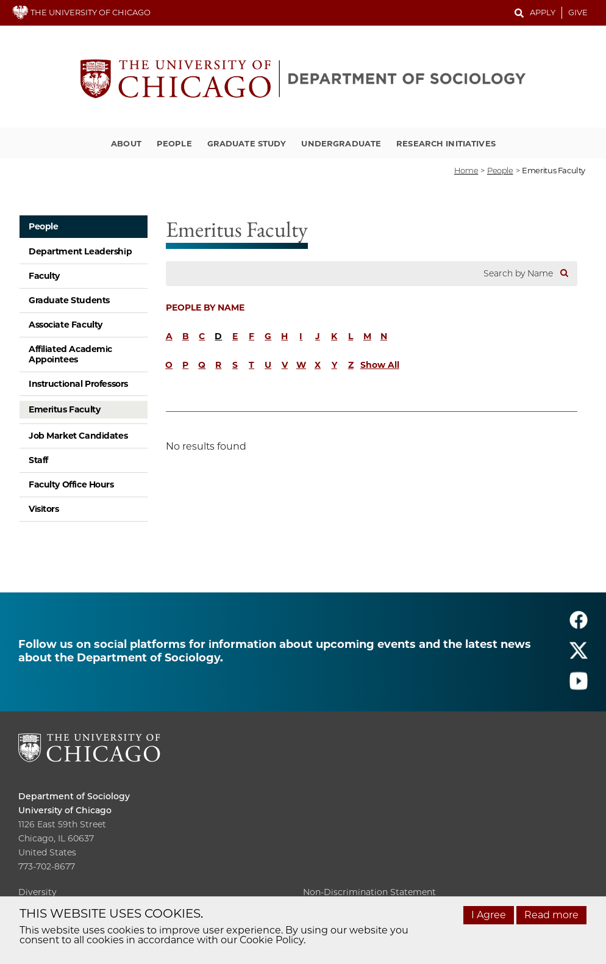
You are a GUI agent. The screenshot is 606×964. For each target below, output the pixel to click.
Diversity (37, 892)
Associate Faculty (65, 324)
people (500, 170)
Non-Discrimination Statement (369, 892)
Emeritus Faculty (64, 409)
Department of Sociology (74, 796)
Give (578, 12)
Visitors (44, 508)
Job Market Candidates (78, 435)
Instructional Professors (78, 383)
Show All (379, 364)
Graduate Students (69, 300)
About (126, 143)
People (174, 143)
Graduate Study (247, 143)
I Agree (488, 915)
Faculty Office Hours (71, 484)
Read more (551, 915)
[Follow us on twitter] (578, 655)
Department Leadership (80, 251)
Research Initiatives (446, 143)
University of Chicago (65, 810)
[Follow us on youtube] (578, 686)
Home (466, 170)
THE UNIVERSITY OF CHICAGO (81, 12)
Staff (38, 460)
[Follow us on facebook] (578, 625)
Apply (542, 12)
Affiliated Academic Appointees (70, 354)
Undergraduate (341, 143)
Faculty (44, 275)
